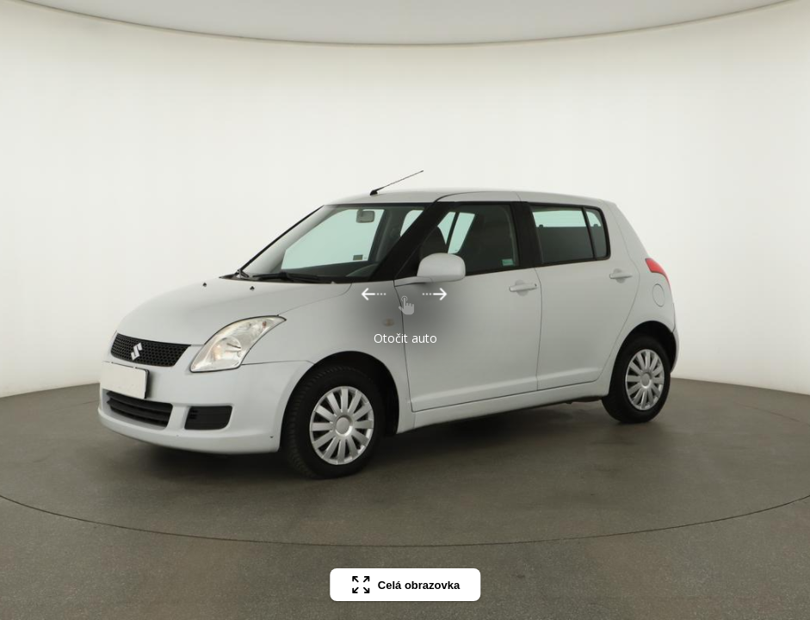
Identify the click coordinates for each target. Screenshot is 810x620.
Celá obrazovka (405, 584)
